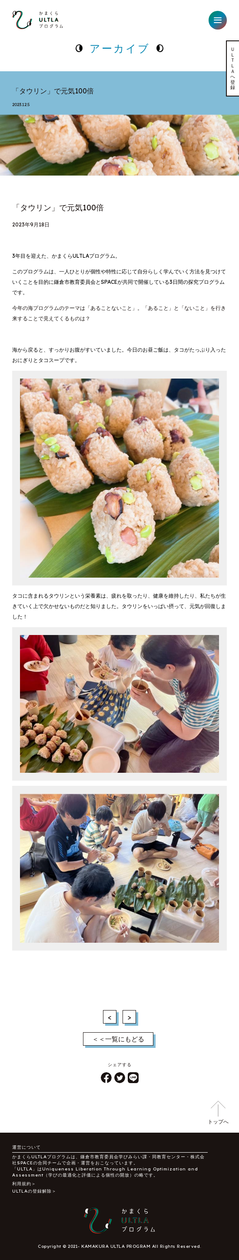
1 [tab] (119, 167)
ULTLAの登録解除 (32, 1191)
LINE (133, 1077)
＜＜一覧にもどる (118, 1039)
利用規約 (21, 1184)
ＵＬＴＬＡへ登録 (233, 68)
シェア (106, 1077)
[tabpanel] (119, 141)
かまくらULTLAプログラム (37, 20)
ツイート (119, 1077)
